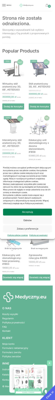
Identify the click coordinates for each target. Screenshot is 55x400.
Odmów (27, 220)
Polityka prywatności (38, 235)
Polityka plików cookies (17, 235)
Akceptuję (27, 211)
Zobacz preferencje (27, 228)
